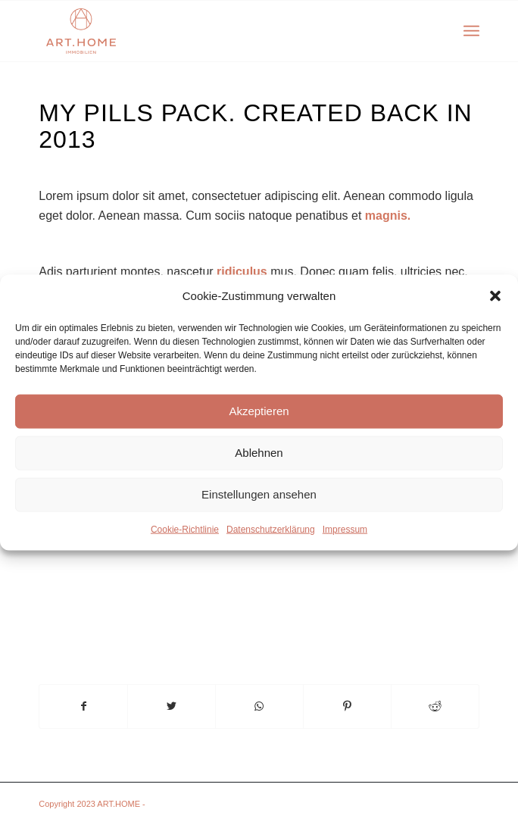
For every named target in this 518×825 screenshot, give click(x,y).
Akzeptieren (259, 411)
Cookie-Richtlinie (185, 529)
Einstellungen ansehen (259, 494)
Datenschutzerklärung (270, 529)
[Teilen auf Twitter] (171, 706)
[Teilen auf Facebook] (83, 706)
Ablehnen (258, 452)
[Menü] (471, 31)
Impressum (345, 529)
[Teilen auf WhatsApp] (259, 706)
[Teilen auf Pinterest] (347, 706)
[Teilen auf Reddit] (435, 706)
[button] (495, 295)
